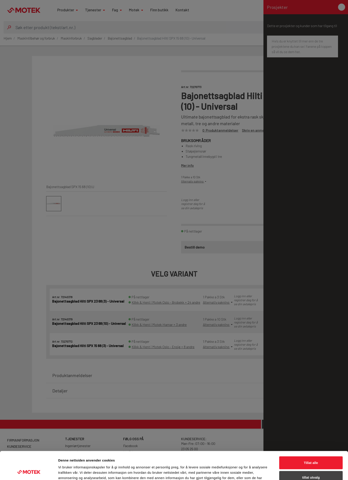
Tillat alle (311, 436)
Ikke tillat (311, 465)
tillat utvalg (311, 451)
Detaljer (236, 471)
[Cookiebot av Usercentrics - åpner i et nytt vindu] (28, 471)
